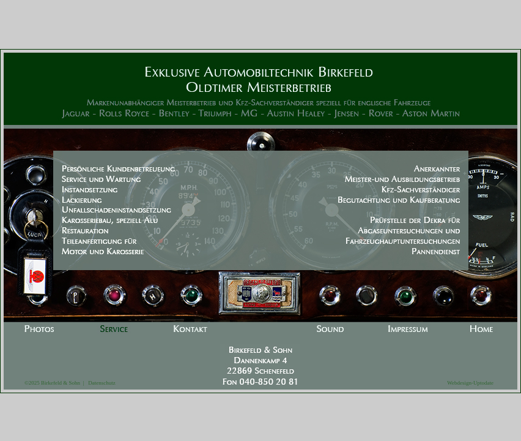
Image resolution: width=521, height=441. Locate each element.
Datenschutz (99, 383)
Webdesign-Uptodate (470, 383)
